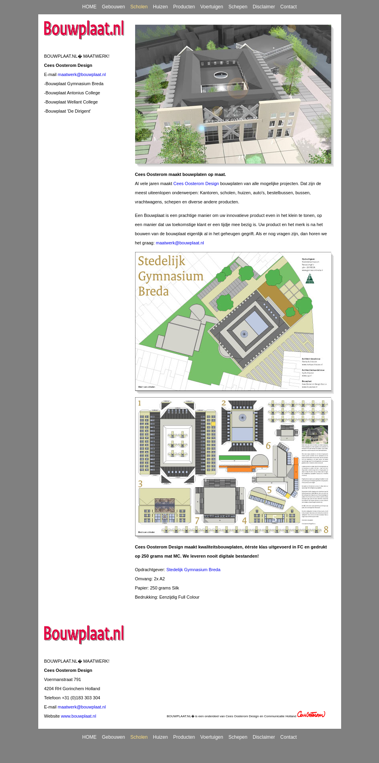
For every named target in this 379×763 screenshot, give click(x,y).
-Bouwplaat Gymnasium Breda (74, 83)
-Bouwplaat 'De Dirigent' (67, 111)
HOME (89, 7)
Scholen (138, 7)
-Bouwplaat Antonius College (72, 92)
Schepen (237, 7)
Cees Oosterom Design (196, 183)
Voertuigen (211, 7)
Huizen (160, 7)
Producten (184, 7)
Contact (288, 7)
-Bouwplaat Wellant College (71, 102)
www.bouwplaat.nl (78, 716)
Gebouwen (113, 7)
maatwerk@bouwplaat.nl (82, 74)
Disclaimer (264, 7)
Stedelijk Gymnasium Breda (193, 569)
